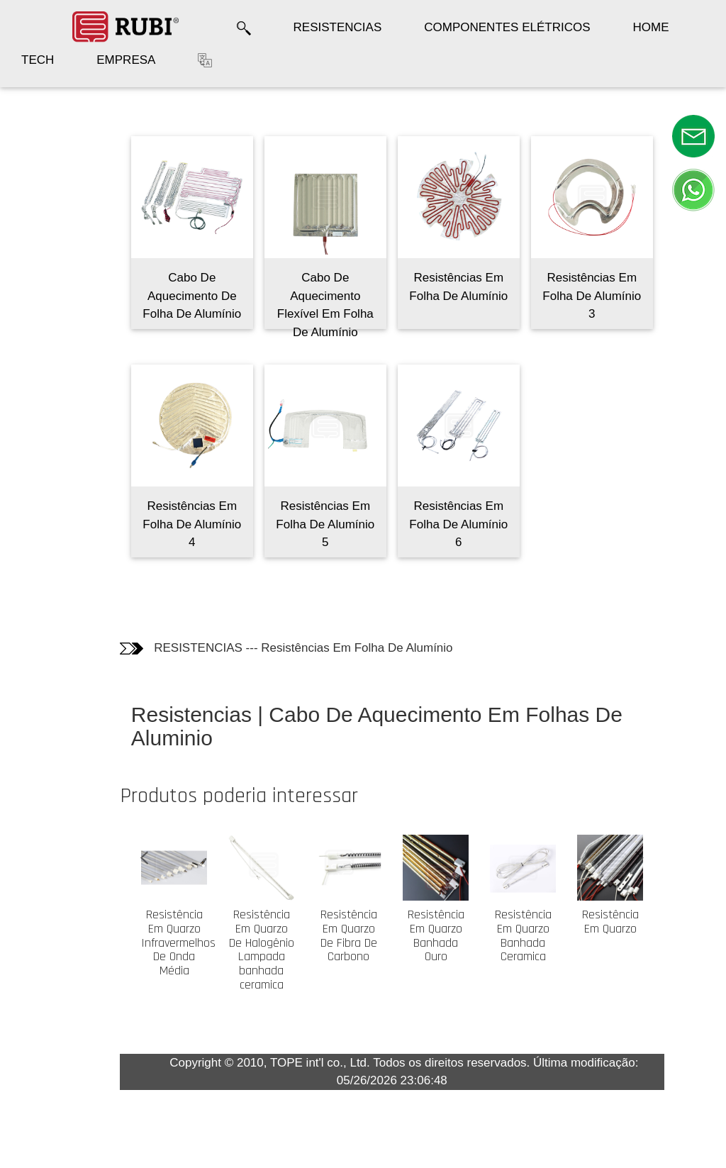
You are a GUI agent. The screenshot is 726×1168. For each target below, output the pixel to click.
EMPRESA (125, 60)
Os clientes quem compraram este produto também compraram (50, 287)
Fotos (35, 165)
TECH (37, 60)
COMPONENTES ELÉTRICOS (507, 27)
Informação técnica (52, 202)
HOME (651, 27)
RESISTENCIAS (338, 27)
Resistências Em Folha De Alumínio (382, 648)
